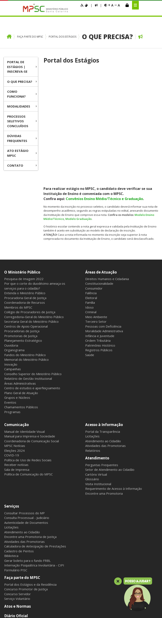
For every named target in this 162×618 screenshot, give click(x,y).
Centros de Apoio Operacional (26, 237)
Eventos (10, 314)
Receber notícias (16, 376)
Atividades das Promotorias (105, 357)
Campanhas (12, 280)
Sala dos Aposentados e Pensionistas (73, 579)
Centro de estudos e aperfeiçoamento (32, 299)
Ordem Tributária (98, 252)
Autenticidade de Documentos (26, 434)
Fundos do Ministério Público (25, 266)
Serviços (11, 417)
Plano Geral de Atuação (21, 304)
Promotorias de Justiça (20, 247)
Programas (12, 323)
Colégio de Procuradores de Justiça (29, 223)
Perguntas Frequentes (101, 376)
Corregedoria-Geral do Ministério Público (34, 228)
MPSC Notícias (14, 357)
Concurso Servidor (17, 505)
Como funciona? (16, 93)
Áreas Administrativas (20, 295)
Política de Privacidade (24, 536)
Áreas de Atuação (101, 183)
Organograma (14, 261)
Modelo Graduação (78, 108)
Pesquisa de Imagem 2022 (23, 190)
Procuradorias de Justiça (21, 242)
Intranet (26, 579)
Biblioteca (11, 467)
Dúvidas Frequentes (17, 138)
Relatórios (92, 362)
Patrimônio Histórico (100, 257)
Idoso (89, 218)
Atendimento (97, 369)
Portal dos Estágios (62, 36)
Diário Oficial (16, 527)
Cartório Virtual (96, 386)
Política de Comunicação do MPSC (28, 385)
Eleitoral (91, 209)
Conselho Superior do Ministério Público (33, 285)
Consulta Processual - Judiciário (26, 429)
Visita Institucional (98, 395)
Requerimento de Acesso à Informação (113, 400)
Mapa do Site (9, 579)
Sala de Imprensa (16, 381)
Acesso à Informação (104, 336)
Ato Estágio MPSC (17, 153)
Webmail (39, 579)
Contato (15, 165)
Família (90, 214)
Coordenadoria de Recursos (24, 214)
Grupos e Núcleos (17, 309)
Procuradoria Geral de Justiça (25, 209)
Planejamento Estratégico (23, 252)
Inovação (10, 276)
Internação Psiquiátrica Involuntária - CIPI (34, 476)
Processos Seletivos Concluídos (17, 121)
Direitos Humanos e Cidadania (107, 190)
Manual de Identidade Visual (24, 343)
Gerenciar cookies (113, 579)
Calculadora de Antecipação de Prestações (35, 457)
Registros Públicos (98, 261)
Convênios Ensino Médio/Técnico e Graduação (104, 88)
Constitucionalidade (99, 195)
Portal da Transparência (102, 343)
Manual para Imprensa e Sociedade (29, 347)
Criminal (90, 223)
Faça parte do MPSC (30, 36)
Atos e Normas (17, 517)
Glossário (92, 390)
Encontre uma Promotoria (104, 405)
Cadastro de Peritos (19, 462)
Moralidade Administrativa (104, 242)
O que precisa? (107, 36)
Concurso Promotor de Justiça (26, 500)
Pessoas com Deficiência (103, 237)
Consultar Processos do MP (24, 424)
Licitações (92, 347)
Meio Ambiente (96, 228)
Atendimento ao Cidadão (103, 352)
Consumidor (94, 199)
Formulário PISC (15, 481)
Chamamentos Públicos (21, 318)
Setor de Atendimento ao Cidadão (109, 381)
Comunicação (16, 336)
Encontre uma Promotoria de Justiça (30, 448)
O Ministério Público (22, 183)
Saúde (89, 266)
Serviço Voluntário (17, 510)
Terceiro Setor (96, 233)
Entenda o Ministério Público (24, 204)
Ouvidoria (11, 257)
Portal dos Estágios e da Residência (30, 495)
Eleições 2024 (14, 362)
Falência (91, 204)
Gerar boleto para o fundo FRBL (27, 472)
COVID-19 (11, 366)
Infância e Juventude (99, 247)
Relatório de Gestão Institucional (28, 290)
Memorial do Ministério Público (26, 271)
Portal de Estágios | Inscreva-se (17, 67)
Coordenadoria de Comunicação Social (31, 352)
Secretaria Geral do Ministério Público (31, 233)
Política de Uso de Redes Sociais (27, 371)
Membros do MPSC (18, 218)
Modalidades (18, 106)
